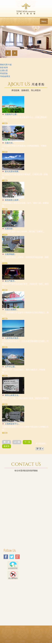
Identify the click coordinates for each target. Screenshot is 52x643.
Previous (8, 53)
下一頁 (27, 442)
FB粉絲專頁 (5, 76)
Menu (43, 21)
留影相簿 (4, 67)
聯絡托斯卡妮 (6, 64)
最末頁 (6, 446)
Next (14, 53)
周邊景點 (4, 73)
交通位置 (4, 70)
